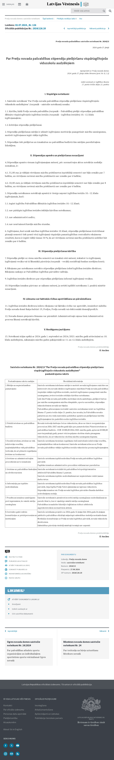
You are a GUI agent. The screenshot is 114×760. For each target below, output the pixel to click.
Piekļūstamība (10, 718)
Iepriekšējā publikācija (76, 28)
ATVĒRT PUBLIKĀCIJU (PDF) (19, 565)
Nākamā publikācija (98, 28)
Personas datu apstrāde (14, 713)
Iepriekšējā (12, 631)
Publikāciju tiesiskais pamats (49, 718)
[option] (29, 652)
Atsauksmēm (9, 722)
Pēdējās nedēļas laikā (66, 18)
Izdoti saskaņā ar (19, 609)
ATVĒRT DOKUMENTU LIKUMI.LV (25, 599)
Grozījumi (16, 604)
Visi (80, 18)
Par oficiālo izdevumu (13, 709)
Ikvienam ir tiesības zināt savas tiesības (91, 723)
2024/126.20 (39, 28)
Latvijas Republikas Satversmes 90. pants (91, 718)
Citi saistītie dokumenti (22, 613)
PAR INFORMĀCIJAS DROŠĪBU (20, 574)
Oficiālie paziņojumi (45, 698)
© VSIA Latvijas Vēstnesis (17, 698)
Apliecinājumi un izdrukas (47, 713)
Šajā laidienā (48, 18)
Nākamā (103, 631)
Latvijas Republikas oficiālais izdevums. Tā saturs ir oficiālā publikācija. (57, 684)
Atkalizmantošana (44, 709)
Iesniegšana (40, 705)
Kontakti (7, 705)
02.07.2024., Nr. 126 (25, 25)
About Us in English (12, 729)
